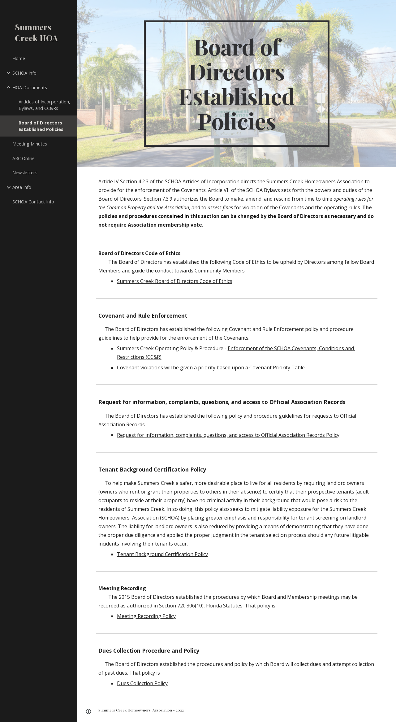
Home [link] (18, 58)
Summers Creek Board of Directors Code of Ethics (174, 281)
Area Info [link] (21, 187)
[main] (236, 83)
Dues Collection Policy (142, 683)
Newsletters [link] (24, 172)
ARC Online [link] (23, 158)
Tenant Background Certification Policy (162, 554)
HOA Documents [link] (29, 87)
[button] (88, 711)
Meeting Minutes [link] (29, 144)
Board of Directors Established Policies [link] (41, 126)
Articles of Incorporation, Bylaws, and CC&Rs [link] (44, 104)
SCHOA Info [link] (24, 73)
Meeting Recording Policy (146, 616)
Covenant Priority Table (277, 367)
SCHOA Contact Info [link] (33, 201)
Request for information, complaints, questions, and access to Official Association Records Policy (228, 435)
